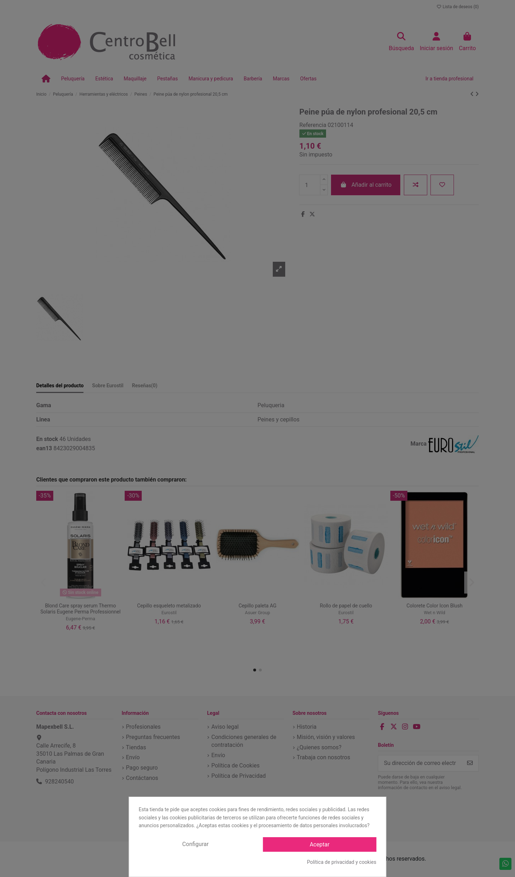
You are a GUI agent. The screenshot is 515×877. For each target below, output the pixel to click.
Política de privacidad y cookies (341, 862)
